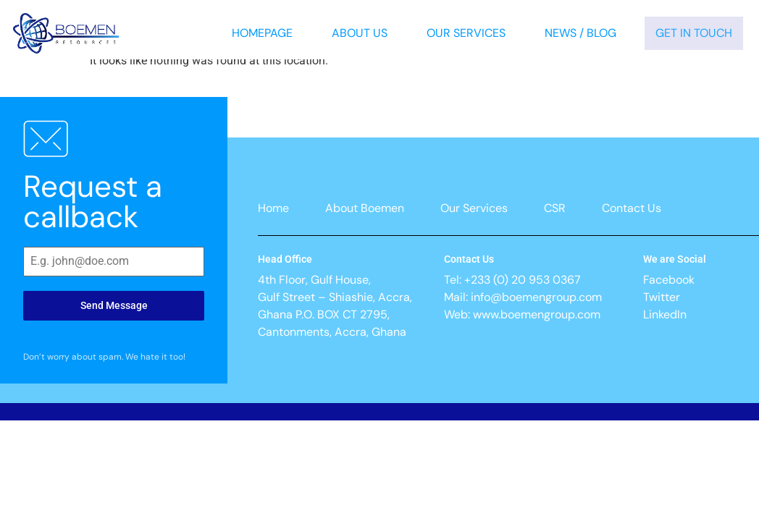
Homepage (262, 33)
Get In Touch (693, 33)
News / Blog (580, 33)
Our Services (466, 33)
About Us (359, 33)
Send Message (114, 305)
